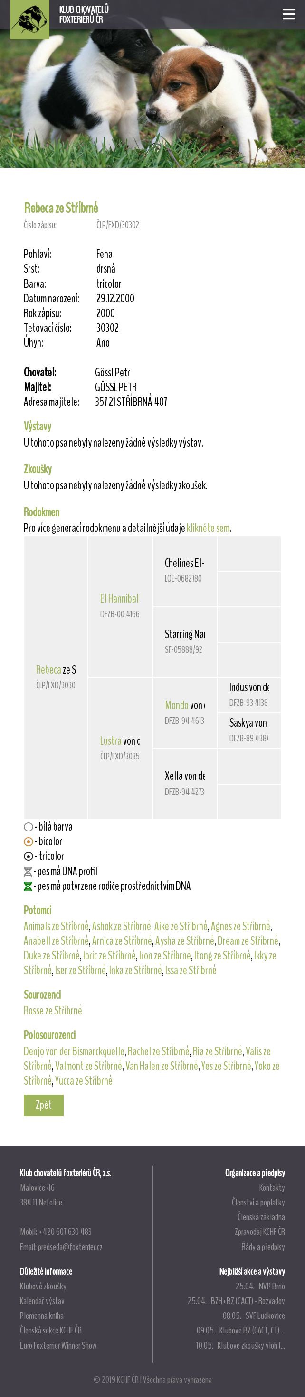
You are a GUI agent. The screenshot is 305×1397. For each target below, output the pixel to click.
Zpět (44, 1105)
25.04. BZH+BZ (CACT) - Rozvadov (236, 1300)
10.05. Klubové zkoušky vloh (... (240, 1345)
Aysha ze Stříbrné (184, 941)
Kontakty (272, 1187)
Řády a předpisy (263, 1246)
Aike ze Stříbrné (181, 926)
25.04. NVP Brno (260, 1286)
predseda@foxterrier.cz (70, 1246)
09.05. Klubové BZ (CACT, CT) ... (241, 1330)
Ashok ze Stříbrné (121, 926)
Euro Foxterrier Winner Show (58, 1345)
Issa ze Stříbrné (191, 970)
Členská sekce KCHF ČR (51, 1330)
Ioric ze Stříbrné (109, 956)
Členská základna (261, 1217)
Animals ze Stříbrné (56, 926)
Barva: (35, 284)
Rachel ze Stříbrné (159, 1051)
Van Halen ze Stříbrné (161, 1066)
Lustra (111, 741)
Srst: (31, 269)
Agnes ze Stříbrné (240, 926)
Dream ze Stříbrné (248, 941)
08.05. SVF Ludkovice (254, 1315)
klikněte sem (208, 528)
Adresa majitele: (51, 402)
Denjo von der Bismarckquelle (74, 1051)
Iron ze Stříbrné (165, 956)
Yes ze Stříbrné (226, 1066)
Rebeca (48, 670)
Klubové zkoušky (43, 1286)
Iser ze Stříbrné (80, 970)
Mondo (177, 705)
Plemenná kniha (42, 1315)
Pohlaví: (37, 254)
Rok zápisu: (42, 313)
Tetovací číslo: (48, 328)
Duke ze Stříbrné (52, 956)
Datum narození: (51, 299)
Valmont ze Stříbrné (88, 1066)
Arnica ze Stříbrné (122, 941)
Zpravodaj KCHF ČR (260, 1231)
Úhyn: (33, 343)
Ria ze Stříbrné (217, 1051)
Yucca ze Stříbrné (84, 1081)
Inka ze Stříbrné (135, 970)
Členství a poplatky (258, 1202)
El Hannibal (119, 599)
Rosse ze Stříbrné (53, 1011)
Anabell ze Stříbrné (56, 941)
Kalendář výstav (42, 1300)
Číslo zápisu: (40, 225)
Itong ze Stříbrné (222, 956)
